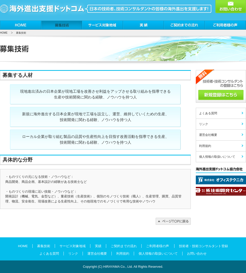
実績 (143, 25)
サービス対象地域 (102, 25)
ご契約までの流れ (184, 25)
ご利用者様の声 (225, 25)
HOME (20, 25)
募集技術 (61, 25)
